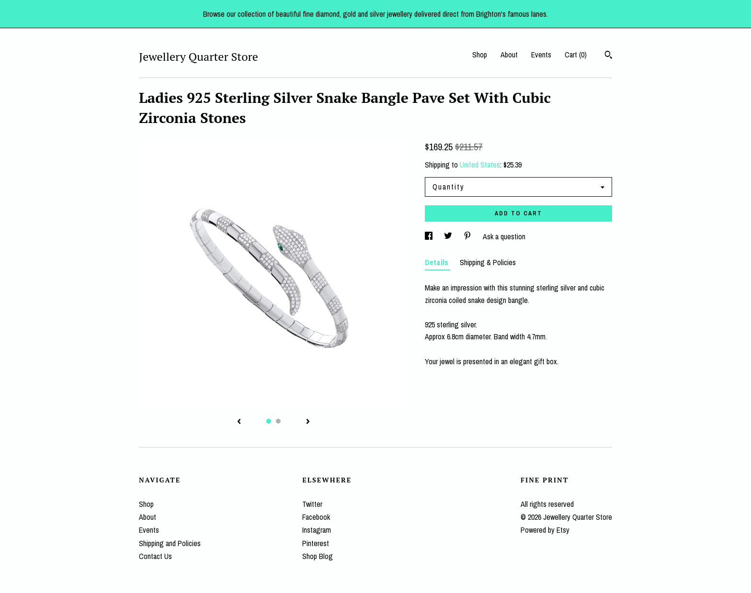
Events (541, 54)
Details (437, 262)
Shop (479, 54)
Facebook (316, 517)
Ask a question (504, 236)
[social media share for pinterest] (468, 236)
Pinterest (315, 543)
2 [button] (278, 421)
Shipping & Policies (488, 262)
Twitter (312, 504)
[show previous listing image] (239, 422)
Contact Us (155, 556)
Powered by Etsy (545, 530)
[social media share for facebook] (429, 236)
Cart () (576, 54)
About (509, 54)
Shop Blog (317, 556)
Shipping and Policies (170, 543)
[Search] (608, 56)
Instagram (316, 530)
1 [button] (268, 421)
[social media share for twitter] (449, 236)
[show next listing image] (308, 422)
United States (480, 164)
